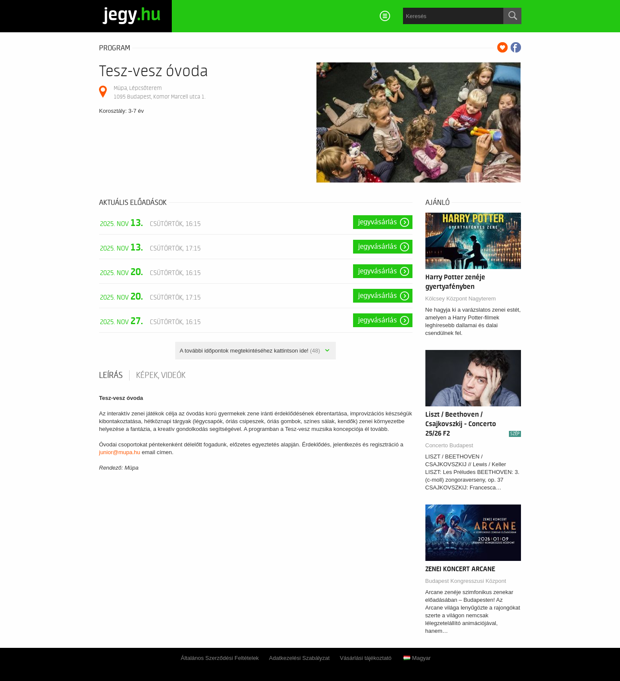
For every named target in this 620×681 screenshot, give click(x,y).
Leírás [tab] (111, 375)
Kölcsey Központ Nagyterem (460, 298)
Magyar (417, 658)
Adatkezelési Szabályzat (299, 658)
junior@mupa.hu (119, 452)
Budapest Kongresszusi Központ (465, 581)
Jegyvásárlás (377, 222)
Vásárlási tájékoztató (365, 658)
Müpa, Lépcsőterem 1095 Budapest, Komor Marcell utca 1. (159, 92)
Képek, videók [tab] (161, 375)
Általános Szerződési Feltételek (220, 658)
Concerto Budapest (449, 445)
